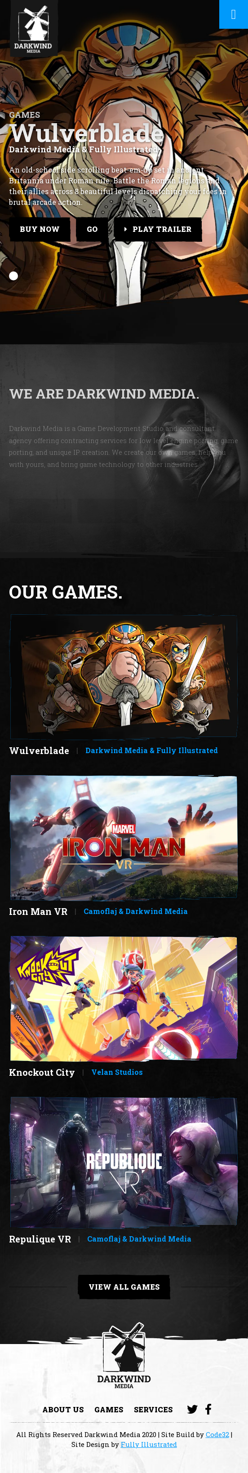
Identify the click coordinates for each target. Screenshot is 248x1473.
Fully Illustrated (149, 1444)
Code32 (217, 1434)
